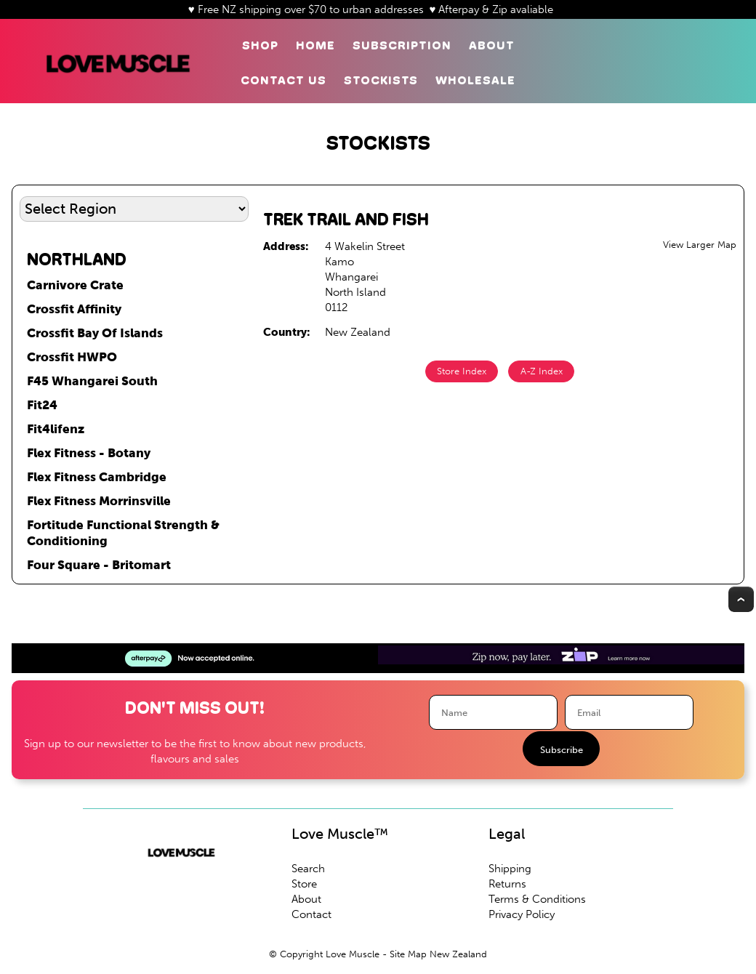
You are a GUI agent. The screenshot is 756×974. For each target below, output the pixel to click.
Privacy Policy (521, 914)
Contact (311, 914)
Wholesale (475, 80)
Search (308, 868)
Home (315, 45)
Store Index (461, 371)
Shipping (509, 868)
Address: (286, 246)
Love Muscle (352, 954)
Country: (286, 332)
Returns (507, 883)
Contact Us (283, 80)
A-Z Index (541, 371)
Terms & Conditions (537, 899)
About (492, 45)
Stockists (381, 80)
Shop (260, 45)
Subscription (402, 45)
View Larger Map (699, 244)
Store (304, 883)
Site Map (408, 954)
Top (741, 599)
